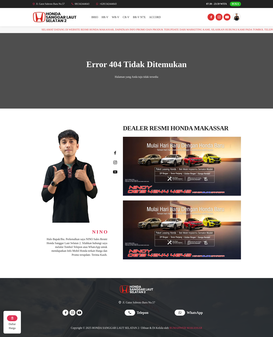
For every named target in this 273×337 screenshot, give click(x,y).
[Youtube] (227, 17)
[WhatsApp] (106, 4)
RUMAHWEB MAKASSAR (185, 327)
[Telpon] (80, 4)
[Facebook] (210, 17)
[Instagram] (218, 17)
